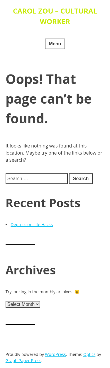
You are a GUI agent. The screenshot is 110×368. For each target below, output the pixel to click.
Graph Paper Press (23, 360)
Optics (89, 354)
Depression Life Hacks (32, 224)
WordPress (55, 354)
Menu (55, 43)
